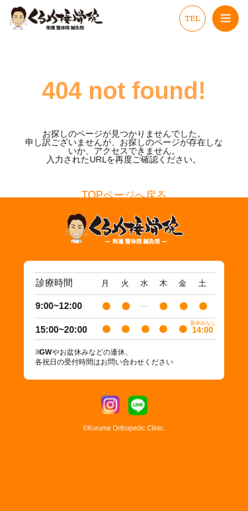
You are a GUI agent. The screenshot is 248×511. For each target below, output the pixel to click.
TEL (192, 18)
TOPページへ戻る (124, 195)
